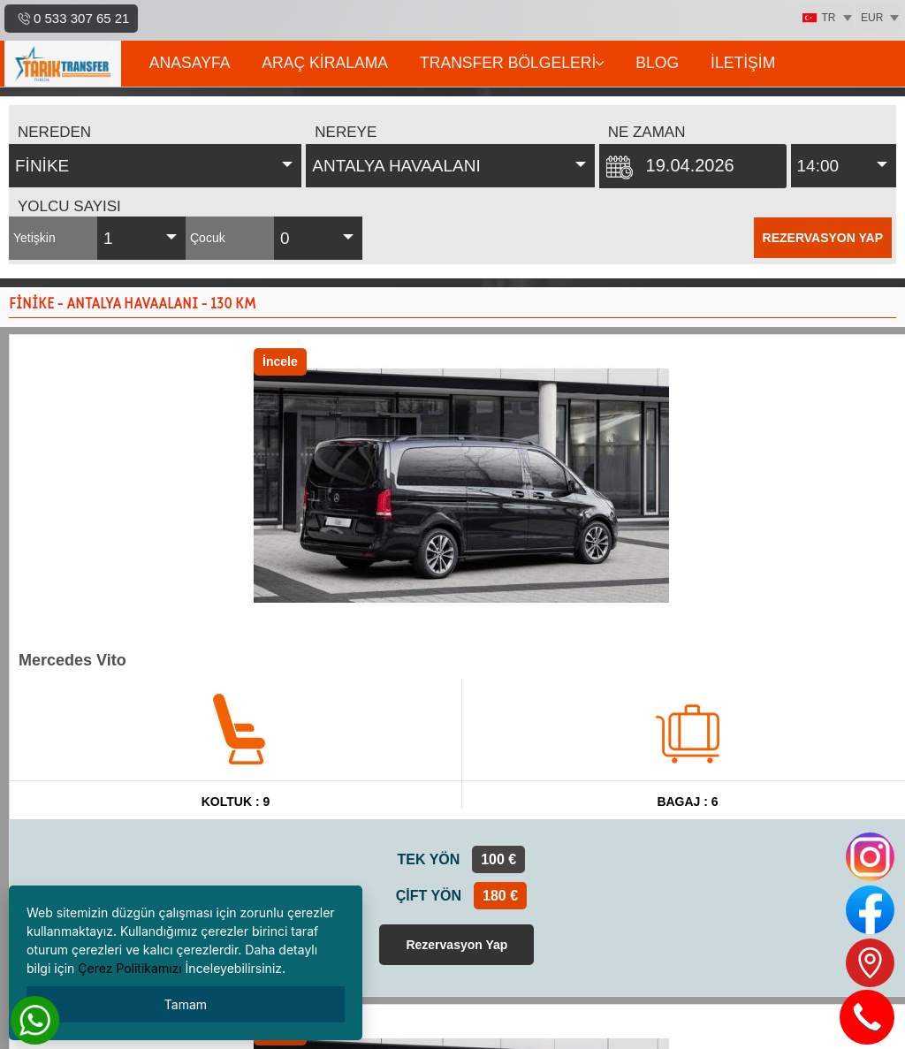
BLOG (657, 63)
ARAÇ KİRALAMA (325, 63)
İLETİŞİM (743, 63)
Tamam (185, 1004)
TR (819, 17)
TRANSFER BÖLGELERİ (512, 63)
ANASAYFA (190, 63)
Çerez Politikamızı (129, 968)
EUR (872, 17)
